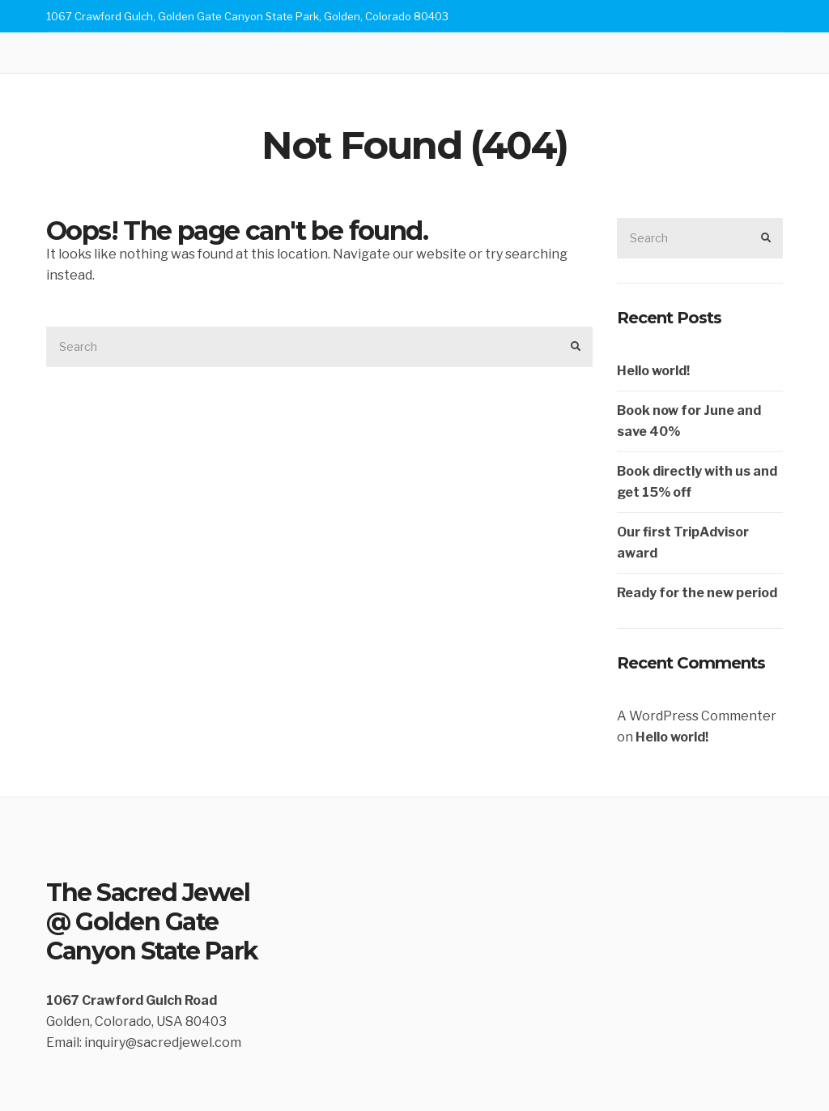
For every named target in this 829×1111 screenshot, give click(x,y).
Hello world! (653, 370)
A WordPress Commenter (696, 716)
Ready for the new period (697, 592)
